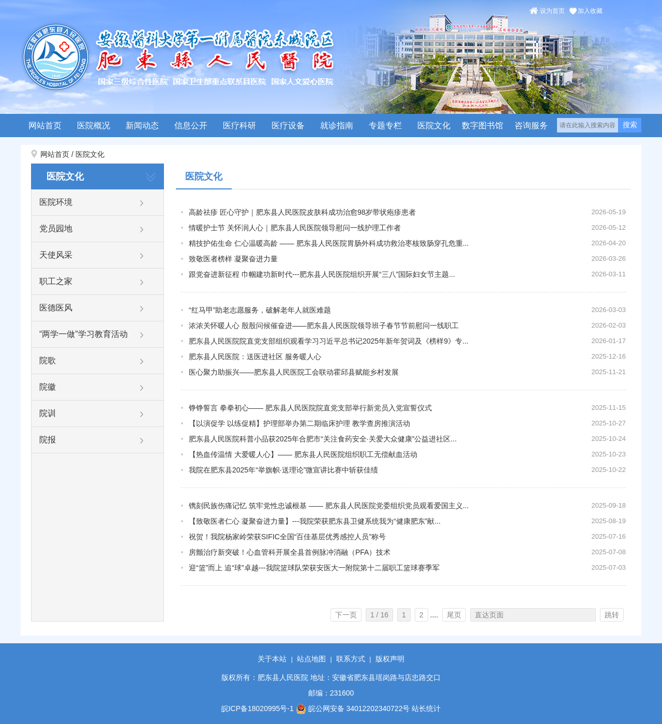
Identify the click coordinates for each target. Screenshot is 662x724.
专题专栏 (385, 125)
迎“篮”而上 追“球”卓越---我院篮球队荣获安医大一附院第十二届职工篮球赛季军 (314, 568)
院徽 (47, 386)
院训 (47, 413)
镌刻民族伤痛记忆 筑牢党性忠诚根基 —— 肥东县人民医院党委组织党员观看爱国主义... (329, 505)
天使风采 (55, 254)
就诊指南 (336, 125)
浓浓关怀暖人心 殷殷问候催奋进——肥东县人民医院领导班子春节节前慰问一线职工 (324, 325)
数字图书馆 (482, 125)
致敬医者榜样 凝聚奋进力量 (233, 259)
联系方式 (350, 659)
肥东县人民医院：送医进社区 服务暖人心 (255, 356)
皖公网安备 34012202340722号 (353, 708)
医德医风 (55, 307)
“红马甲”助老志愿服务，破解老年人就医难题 (260, 310)
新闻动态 (142, 125)
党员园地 (55, 228)
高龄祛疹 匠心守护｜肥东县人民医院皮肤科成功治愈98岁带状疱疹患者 (302, 212)
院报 (47, 439)
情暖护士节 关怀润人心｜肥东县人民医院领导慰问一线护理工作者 (295, 228)
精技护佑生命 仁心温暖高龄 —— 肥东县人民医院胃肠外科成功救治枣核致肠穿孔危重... (329, 243)
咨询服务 (531, 125)
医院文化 (433, 125)
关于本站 (272, 659)
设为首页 (552, 10)
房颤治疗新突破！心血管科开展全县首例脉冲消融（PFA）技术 (289, 552)
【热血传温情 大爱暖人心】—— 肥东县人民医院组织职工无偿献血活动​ (303, 454)
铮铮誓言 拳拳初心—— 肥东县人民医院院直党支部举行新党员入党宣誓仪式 (310, 408)
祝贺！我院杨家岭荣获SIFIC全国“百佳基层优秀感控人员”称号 (287, 537)
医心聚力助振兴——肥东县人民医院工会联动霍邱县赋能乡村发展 (294, 372)
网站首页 (45, 125)
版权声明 (389, 659)
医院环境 (55, 202)
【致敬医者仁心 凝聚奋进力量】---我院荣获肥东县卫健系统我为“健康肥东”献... (315, 521)
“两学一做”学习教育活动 (83, 334)
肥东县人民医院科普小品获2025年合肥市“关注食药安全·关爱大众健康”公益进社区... (323, 439)
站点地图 (311, 659)
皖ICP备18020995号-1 (257, 708)
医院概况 (93, 125)
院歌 (47, 360)
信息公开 (190, 125)
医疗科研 (239, 125)
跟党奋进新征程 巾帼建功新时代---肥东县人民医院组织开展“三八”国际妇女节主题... (322, 274)
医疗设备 (288, 125)
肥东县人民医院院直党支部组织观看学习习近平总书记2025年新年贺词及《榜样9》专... (329, 341)
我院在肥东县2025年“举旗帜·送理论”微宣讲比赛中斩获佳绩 (283, 470)
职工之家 (55, 281)
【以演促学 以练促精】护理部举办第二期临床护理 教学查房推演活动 (299, 423)
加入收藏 (590, 10)
